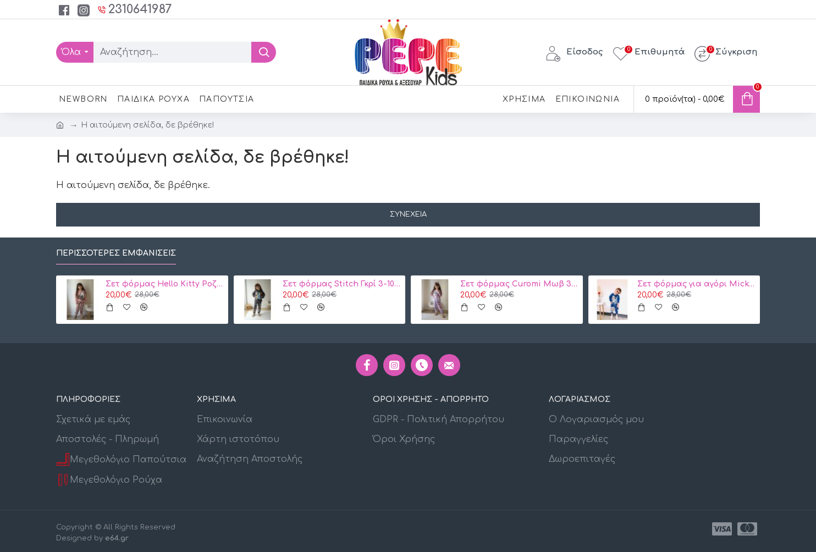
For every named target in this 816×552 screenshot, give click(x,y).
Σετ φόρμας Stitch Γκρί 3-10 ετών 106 (342, 284)
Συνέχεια (408, 214)
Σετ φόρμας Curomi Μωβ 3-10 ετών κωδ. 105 (519, 284)
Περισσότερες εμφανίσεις (116, 253)
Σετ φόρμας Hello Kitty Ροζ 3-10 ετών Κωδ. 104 (165, 284)
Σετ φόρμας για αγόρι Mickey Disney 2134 (696, 284)
